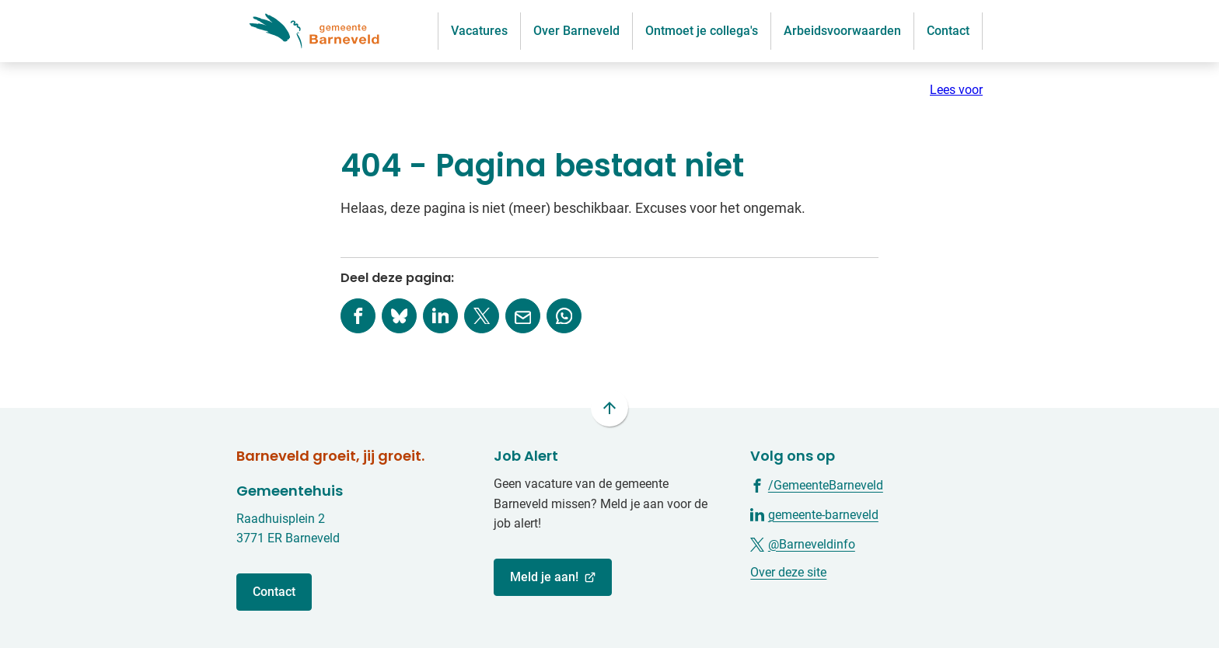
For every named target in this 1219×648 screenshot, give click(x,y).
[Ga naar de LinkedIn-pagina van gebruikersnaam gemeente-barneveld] (814, 514)
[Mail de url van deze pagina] (522, 315)
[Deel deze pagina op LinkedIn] (440, 315)
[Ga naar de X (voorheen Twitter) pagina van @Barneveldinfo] (802, 543)
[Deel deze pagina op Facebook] (358, 315)
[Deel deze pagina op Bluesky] (399, 315)
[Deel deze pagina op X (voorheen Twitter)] (481, 315)
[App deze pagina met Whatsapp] (564, 315)
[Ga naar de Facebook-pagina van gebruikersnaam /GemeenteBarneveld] (816, 484)
